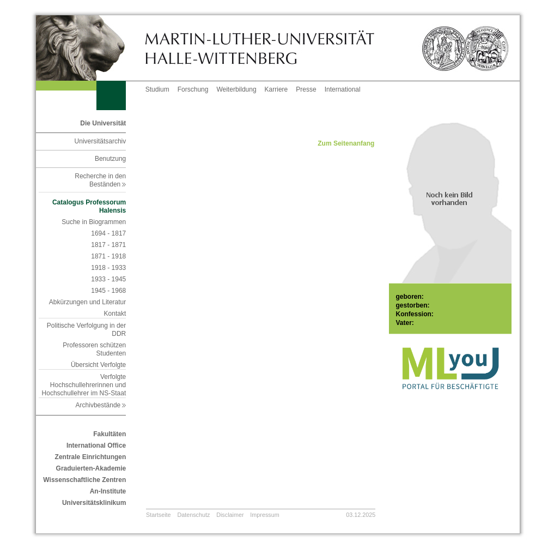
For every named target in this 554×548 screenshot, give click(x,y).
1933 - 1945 (108, 279)
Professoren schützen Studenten (94, 349)
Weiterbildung (236, 89)
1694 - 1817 (108, 233)
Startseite (158, 514)
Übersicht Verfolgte (98, 365)
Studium (157, 89)
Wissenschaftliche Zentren (84, 480)
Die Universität (103, 123)
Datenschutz (193, 514)
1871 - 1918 (108, 256)
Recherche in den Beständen (100, 180)
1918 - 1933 (108, 268)
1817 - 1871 (108, 245)
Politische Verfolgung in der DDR (86, 330)
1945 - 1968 (108, 290)
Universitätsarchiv (100, 141)
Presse (306, 89)
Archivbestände (101, 405)
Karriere (276, 89)
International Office (96, 445)
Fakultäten (109, 434)
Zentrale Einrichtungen (90, 457)
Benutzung (110, 158)
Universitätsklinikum (94, 503)
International (343, 89)
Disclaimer (229, 514)
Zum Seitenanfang (346, 143)
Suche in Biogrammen (94, 222)
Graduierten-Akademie (91, 468)
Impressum (264, 514)
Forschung (193, 89)
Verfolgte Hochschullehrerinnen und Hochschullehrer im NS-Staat (84, 385)
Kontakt (115, 313)
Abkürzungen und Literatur (87, 302)
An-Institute (108, 491)
